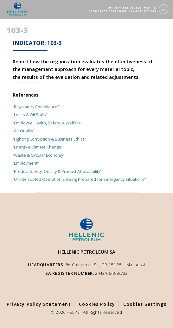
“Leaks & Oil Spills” (30, 114)
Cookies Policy (97, 304)
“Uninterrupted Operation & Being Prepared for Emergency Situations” (79, 179)
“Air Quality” (23, 131)
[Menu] (163, 9)
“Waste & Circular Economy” (38, 155)
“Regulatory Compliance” (36, 107)
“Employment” (26, 163)
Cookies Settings (144, 304)
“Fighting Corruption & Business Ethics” (49, 139)
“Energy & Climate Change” (37, 147)
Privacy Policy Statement (39, 304)
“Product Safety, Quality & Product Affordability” (57, 171)
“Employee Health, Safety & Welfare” (47, 123)
